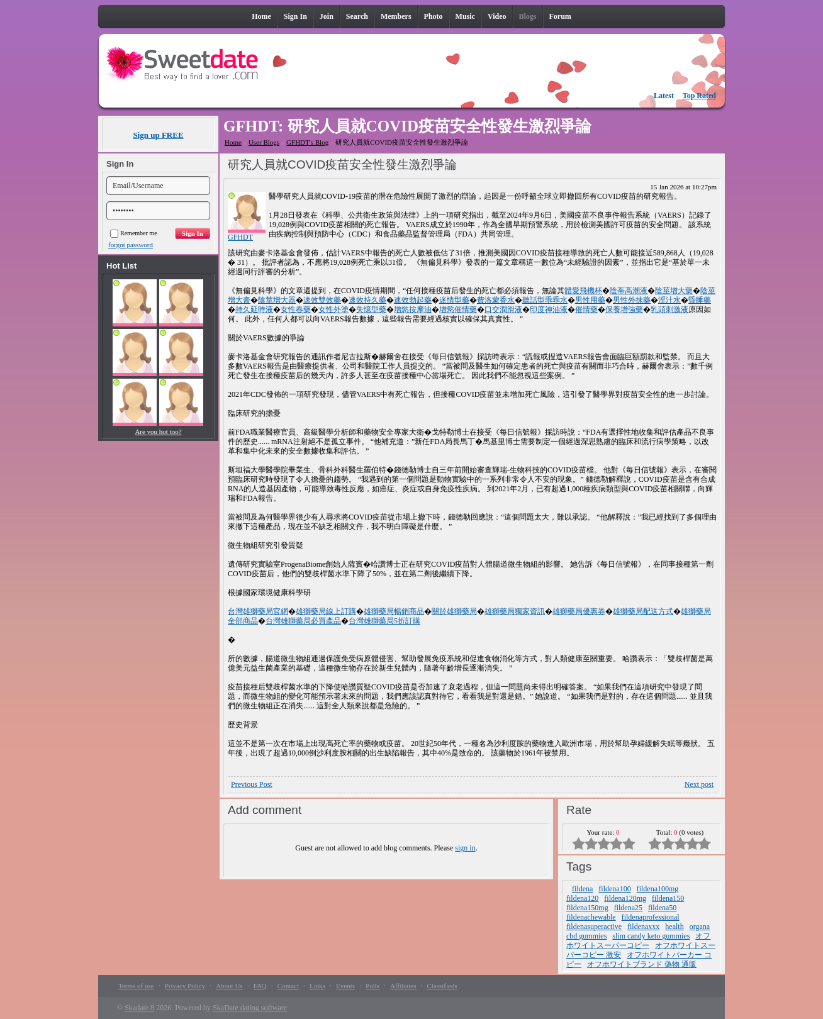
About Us (229, 985)
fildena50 (662, 907)
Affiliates (403, 985)
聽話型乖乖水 (545, 300)
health (674, 926)
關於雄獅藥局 (454, 611)
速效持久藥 (367, 300)
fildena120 (582, 898)
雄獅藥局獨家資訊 (514, 611)
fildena (582, 888)
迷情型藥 (454, 300)
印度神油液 (549, 309)
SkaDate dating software (250, 1007)
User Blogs (264, 142)
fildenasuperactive (594, 926)
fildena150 (668, 898)
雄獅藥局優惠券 (578, 611)
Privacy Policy (185, 985)
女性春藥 (296, 309)
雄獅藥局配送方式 (643, 611)
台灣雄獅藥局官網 (258, 611)
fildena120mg (625, 898)
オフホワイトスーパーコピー (638, 941)
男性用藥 (590, 300)
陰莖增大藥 (674, 290)
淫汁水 (669, 300)
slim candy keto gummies (651, 936)
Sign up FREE (158, 135)
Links (317, 985)
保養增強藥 (624, 309)
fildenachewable (591, 917)
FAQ (260, 985)
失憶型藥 (371, 309)
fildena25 (628, 907)
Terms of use (136, 985)
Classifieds (442, 985)
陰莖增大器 (277, 300)
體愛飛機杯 (583, 290)
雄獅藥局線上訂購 (326, 611)
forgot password (130, 244)
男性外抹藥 (632, 300)
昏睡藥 (699, 300)
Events (345, 985)
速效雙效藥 (322, 300)
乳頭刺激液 (669, 309)
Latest (664, 95)
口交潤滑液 (503, 309)
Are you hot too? (158, 431)
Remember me (133, 233)
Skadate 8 (139, 1007)
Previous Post (251, 784)
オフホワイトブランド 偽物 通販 (642, 964)
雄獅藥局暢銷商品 (394, 611)
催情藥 (586, 309)
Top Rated (699, 95)
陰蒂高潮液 (628, 290)
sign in (465, 848)
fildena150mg (587, 907)
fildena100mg (658, 888)
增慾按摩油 (413, 309)
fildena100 (614, 888)
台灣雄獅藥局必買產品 (303, 620)
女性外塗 (333, 309)
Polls (372, 985)
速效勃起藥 (413, 300)
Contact (288, 985)
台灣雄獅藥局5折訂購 (384, 620)
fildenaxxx (643, 926)
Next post (699, 784)
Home (233, 142)
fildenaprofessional (651, 917)
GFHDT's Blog (307, 142)
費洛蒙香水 (496, 300)
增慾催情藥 (458, 309)
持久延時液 (254, 309)
